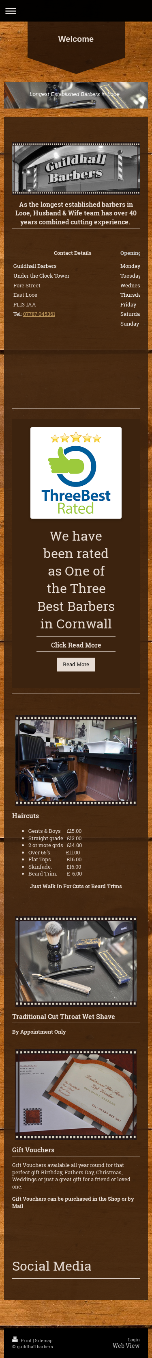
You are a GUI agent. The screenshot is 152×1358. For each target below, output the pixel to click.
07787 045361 (39, 313)
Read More (76, 664)
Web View (126, 1345)
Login (134, 1339)
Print (22, 1340)
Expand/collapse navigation (76, 11)
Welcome (76, 39)
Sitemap (44, 1340)
